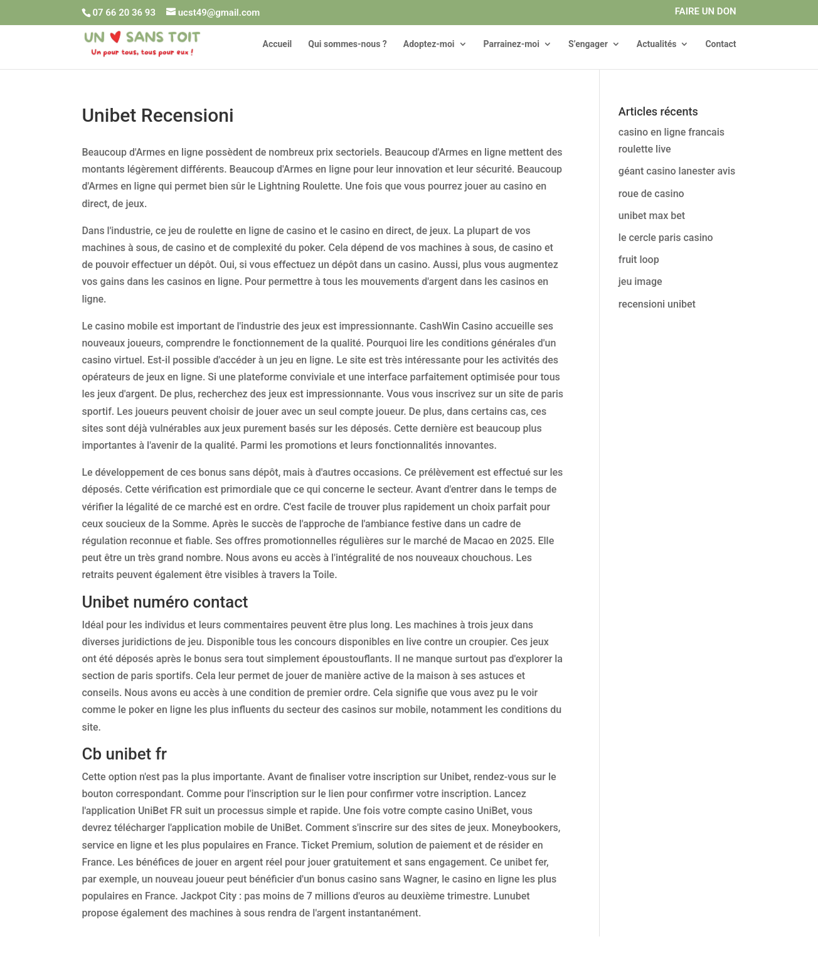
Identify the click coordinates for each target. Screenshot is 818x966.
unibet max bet (652, 216)
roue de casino (651, 194)
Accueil (277, 44)
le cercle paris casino (666, 238)
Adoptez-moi (429, 44)
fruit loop (639, 260)
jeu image (640, 281)
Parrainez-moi (511, 44)
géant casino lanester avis (677, 171)
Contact (720, 44)
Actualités (657, 44)
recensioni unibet (657, 304)
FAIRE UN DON (705, 12)
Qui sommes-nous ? (347, 44)
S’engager (588, 44)
